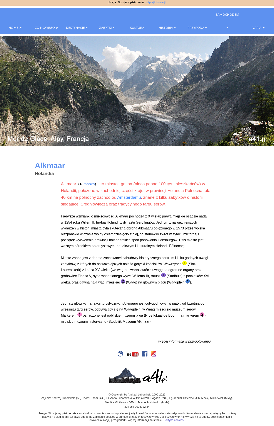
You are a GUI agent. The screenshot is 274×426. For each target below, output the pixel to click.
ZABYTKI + (106, 27)
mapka (89, 184)
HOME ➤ (15, 27)
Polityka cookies (174, 420)
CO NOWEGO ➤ (46, 27)
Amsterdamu (129, 197)
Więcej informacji (155, 2)
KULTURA (137, 27)
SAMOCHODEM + (227, 21)
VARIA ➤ (258, 27)
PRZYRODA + (197, 27)
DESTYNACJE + (76, 27)
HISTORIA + (167, 27)
